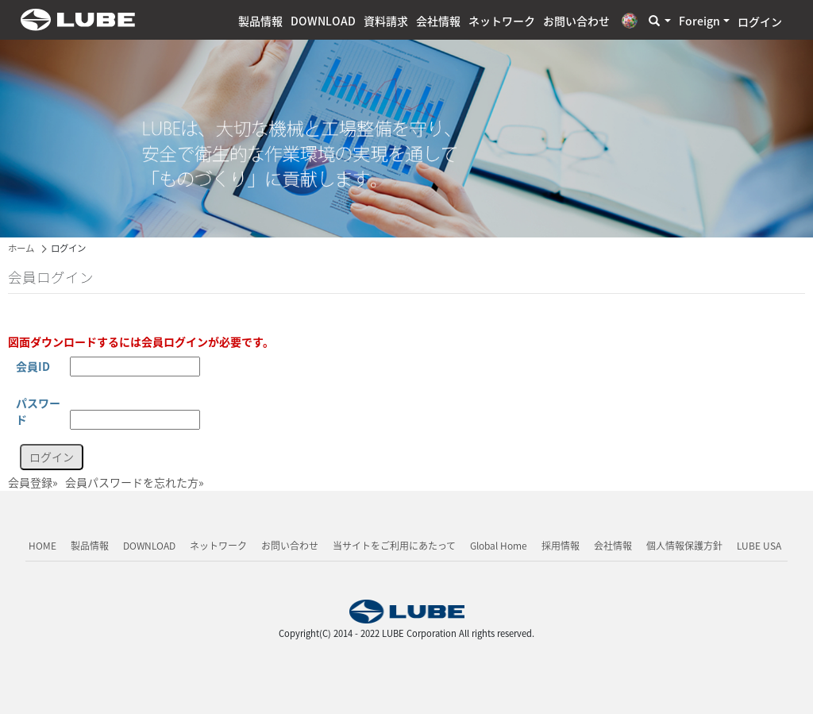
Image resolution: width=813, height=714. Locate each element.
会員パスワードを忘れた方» (134, 482)
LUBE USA (759, 545)
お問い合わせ (576, 21)
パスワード (38, 411)
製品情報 (260, 21)
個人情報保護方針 (684, 545)
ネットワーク (501, 21)
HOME (42, 545)
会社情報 (438, 21)
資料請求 (386, 21)
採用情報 (560, 545)
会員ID (33, 366)
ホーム (21, 248)
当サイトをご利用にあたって (394, 545)
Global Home (498, 545)
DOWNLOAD (323, 21)
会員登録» (33, 482)
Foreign (699, 21)
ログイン (760, 21)
